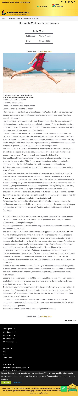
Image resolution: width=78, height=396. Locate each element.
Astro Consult (7, 332)
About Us (6, 348)
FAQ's (12, 2)
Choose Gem (7, 335)
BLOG (17, 2)
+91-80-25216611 (16, 388)
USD (74, 2)
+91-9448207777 (27, 388)
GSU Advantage (8, 342)
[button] (74, 2)
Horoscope (7, 338)
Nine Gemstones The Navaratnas (14, 367)
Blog (4, 351)
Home (4, 18)
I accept (6, 382)
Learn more (17, 382)
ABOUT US (5, 2)
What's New (7, 364)
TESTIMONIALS (25, 2)
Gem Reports (7, 329)
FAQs (4, 354)
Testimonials (7, 358)
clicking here (46, 51)
